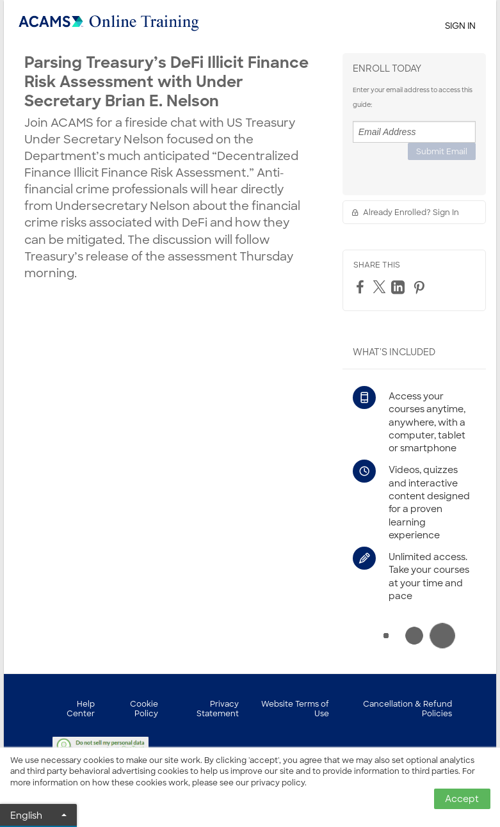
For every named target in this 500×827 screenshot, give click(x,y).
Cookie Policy (144, 709)
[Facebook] (361, 287)
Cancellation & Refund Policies (407, 709)
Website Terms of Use (295, 709)
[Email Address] (414, 132)
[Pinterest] (420, 287)
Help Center (81, 709)
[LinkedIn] (399, 287)
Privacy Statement (218, 709)
